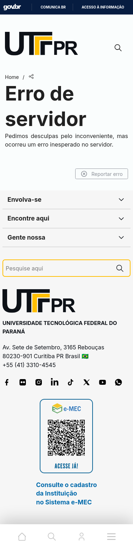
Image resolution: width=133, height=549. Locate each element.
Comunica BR (53, 7)
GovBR (12, 7)
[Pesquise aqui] (58, 268)
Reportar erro (102, 173)
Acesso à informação (103, 7)
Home (12, 77)
